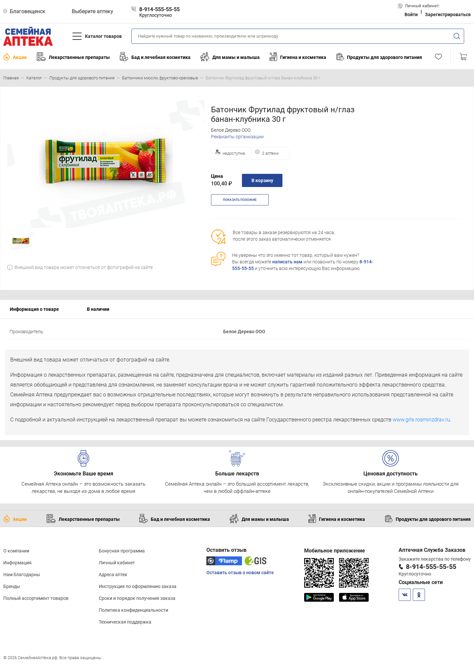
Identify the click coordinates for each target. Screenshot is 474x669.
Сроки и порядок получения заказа (137, 598)
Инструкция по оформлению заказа (137, 586)
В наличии (98, 309)
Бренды (11, 586)
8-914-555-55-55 (431, 567)
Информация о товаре (34, 309)
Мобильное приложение (334, 551)
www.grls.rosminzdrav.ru (421, 419)
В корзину (262, 180)
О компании (16, 550)
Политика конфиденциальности (133, 610)
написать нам (287, 261)
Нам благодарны (21, 574)
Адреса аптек (113, 574)
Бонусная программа (122, 550)
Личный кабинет (117, 562)
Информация (17, 562)
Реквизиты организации (237, 136)
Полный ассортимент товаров (35, 598)
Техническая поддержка (125, 622)
